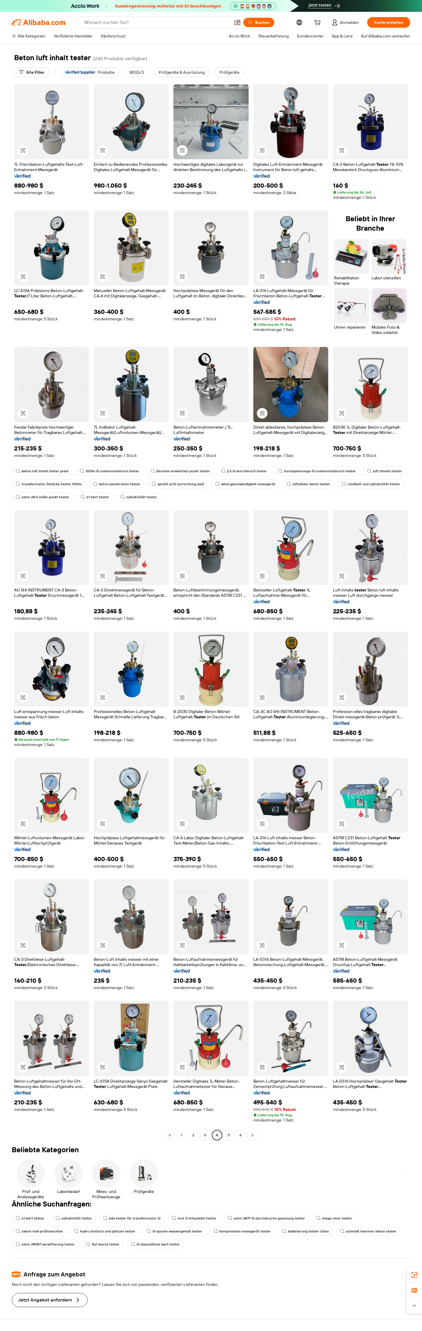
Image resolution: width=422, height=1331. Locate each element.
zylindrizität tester (138, 497)
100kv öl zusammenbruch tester (109, 471)
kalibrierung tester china (305, 1231)
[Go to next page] (252, 1135)
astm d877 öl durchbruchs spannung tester (266, 1218)
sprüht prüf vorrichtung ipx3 (178, 484)
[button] (237, 22)
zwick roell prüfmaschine (39, 1231)
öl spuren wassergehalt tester (174, 1231)
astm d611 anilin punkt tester (42, 497)
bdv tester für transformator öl (131, 1218)
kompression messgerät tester (242, 1231)
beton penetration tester (116, 484)
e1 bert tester (95, 497)
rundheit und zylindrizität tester (370, 484)
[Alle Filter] (31, 72)
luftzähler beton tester (308, 484)
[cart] (318, 23)
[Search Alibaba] (156, 22)
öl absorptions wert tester (155, 1244)
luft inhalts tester (384, 471)
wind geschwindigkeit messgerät (245, 484)
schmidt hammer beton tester (368, 1231)
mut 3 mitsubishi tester (194, 1218)
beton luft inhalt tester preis (42, 471)
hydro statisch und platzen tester (104, 1231)
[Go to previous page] (170, 1135)
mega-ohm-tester (334, 1218)
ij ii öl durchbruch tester (244, 471)
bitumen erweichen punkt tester (180, 471)
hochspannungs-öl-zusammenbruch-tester (317, 471)
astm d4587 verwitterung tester (45, 1244)
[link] (414, 1275)
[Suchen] (258, 22)
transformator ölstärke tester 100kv (49, 484)
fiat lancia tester (102, 1244)
